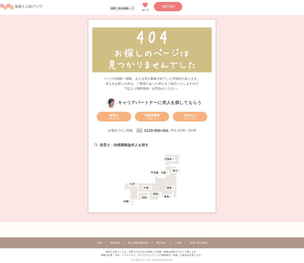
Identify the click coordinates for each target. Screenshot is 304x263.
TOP (99, 242)
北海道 (168, 159)
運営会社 (161, 242)
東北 (175, 170)
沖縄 (126, 201)
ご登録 (178, 242)
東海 (166, 196)
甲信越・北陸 (158, 172)
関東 (169, 187)
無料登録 (168, 6)
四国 (144, 197)
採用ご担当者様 (198, 242)
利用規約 (115, 242)
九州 (132, 184)
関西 (155, 194)
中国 (146, 187)
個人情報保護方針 (138, 242)
